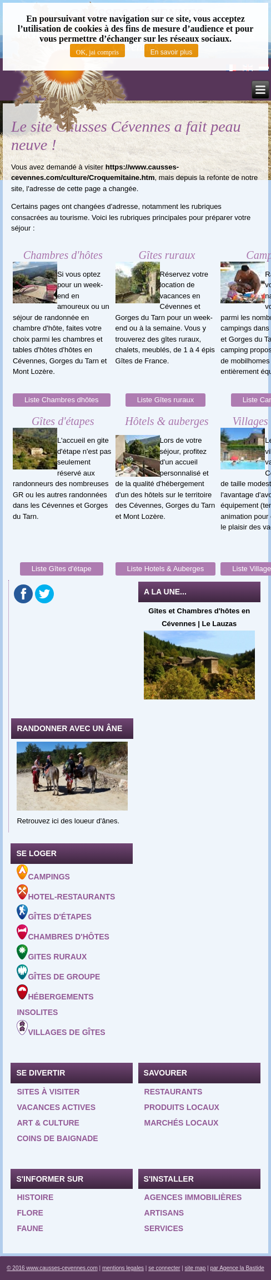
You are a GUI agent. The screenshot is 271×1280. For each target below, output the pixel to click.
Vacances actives (56, 1107)
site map (195, 1268)
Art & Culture (48, 1122)
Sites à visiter (48, 1091)
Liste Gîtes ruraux (165, 400)
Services (164, 1228)
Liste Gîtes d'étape (62, 568)
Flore (30, 1212)
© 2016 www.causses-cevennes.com (52, 1268)
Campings (43, 872)
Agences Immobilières (193, 1197)
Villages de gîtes (61, 1028)
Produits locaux (181, 1107)
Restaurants (173, 1091)
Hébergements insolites (55, 1000)
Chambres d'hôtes (63, 932)
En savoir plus (171, 52)
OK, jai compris (97, 52)
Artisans (164, 1212)
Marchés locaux (181, 1122)
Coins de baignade (57, 1138)
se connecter (164, 1268)
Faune (30, 1228)
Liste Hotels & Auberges (165, 568)
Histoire (35, 1197)
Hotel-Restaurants (66, 892)
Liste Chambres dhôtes (61, 400)
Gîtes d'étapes (54, 912)
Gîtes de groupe (58, 972)
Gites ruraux (52, 952)
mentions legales (123, 1268)
